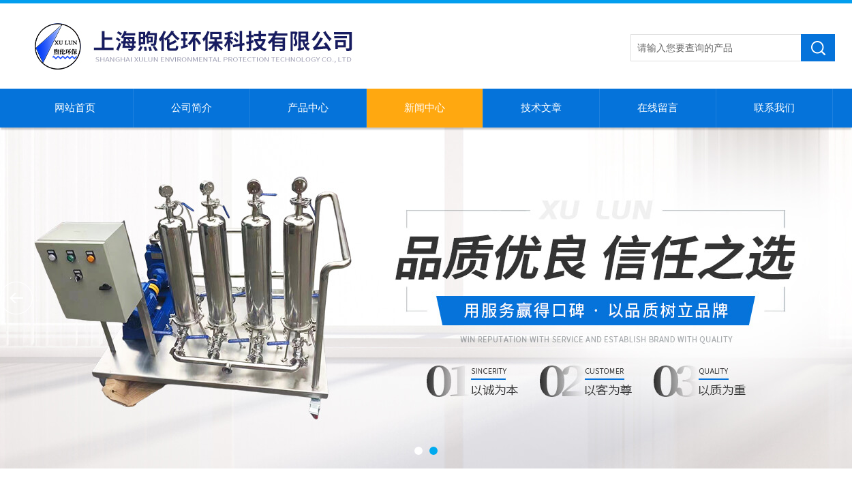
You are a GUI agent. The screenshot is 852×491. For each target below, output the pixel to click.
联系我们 (774, 107)
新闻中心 (424, 107)
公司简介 (191, 107)
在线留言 (657, 107)
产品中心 (308, 107)
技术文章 (541, 107)
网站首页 (75, 107)
